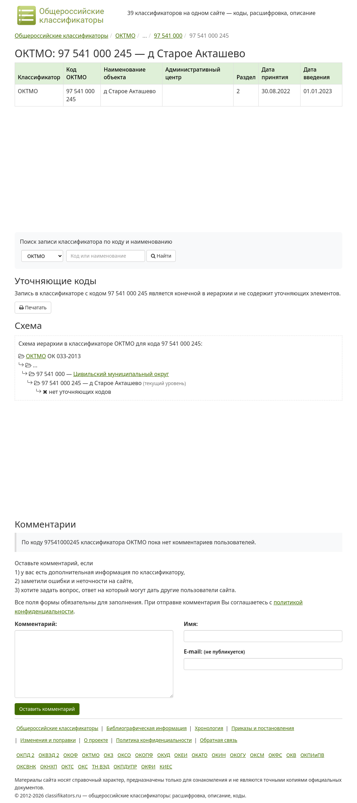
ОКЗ (108, 755)
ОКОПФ (144, 755)
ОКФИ (148, 766)
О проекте (96, 740)
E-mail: (214, 651)
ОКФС (275, 755)
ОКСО (124, 755)
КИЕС (166, 766)
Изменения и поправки (48, 740)
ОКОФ (70, 755)
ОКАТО (200, 755)
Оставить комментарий (47, 709)
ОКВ (291, 755)
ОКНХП (48, 766)
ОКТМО (36, 356)
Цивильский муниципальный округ (121, 374)
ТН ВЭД (100, 766)
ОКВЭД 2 (49, 755)
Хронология (209, 728)
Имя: (191, 624)
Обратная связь (218, 740)
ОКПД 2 (25, 755)
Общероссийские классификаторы (57, 728)
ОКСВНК (26, 766)
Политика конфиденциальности (154, 740)
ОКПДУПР (125, 766)
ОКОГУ (238, 755)
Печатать (33, 307)
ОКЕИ (181, 755)
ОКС (83, 766)
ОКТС (67, 766)
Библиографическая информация (146, 728)
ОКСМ (257, 755)
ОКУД (163, 755)
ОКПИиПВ (312, 755)
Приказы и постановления (262, 728)
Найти (161, 255)
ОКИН (219, 755)
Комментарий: (36, 624)
